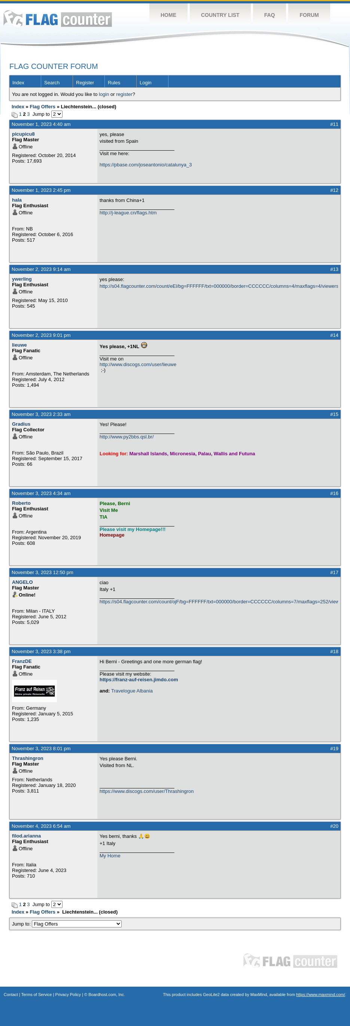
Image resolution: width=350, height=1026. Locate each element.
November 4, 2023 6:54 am (41, 826)
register (124, 94)
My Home (110, 855)
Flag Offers (42, 106)
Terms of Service (36, 994)
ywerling (22, 279)
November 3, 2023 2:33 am (41, 414)
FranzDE (22, 661)
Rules (114, 82)
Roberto (21, 503)
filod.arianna (26, 836)
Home (168, 15)
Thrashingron (27, 758)
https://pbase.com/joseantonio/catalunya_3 (146, 165)
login (104, 94)
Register (85, 82)
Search (52, 82)
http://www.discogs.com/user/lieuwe (138, 364)
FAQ (269, 15)
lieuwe (19, 345)
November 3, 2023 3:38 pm (41, 651)
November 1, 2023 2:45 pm (41, 190)
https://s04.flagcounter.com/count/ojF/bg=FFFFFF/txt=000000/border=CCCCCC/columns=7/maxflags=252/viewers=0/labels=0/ (219, 601)
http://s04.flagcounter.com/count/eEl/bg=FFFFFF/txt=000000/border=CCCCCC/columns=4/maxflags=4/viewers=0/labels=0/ (219, 286)
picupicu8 (23, 134)
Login (146, 82)
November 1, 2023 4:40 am (41, 124)
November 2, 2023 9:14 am (41, 269)
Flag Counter (57, 18)
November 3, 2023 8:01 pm (41, 748)
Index (18, 82)
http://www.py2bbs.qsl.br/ (127, 437)
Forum (309, 15)
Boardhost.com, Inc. (106, 994)
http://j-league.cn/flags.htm (128, 212)
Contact (11, 994)
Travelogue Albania (132, 691)
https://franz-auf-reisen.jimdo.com (139, 679)
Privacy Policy (68, 994)
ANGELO (22, 582)
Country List (220, 15)
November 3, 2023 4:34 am (41, 493)
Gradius (21, 424)
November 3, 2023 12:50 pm (42, 572)
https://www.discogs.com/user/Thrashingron (147, 791)
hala (17, 200)
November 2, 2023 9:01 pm (41, 335)
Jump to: (67, 923)
